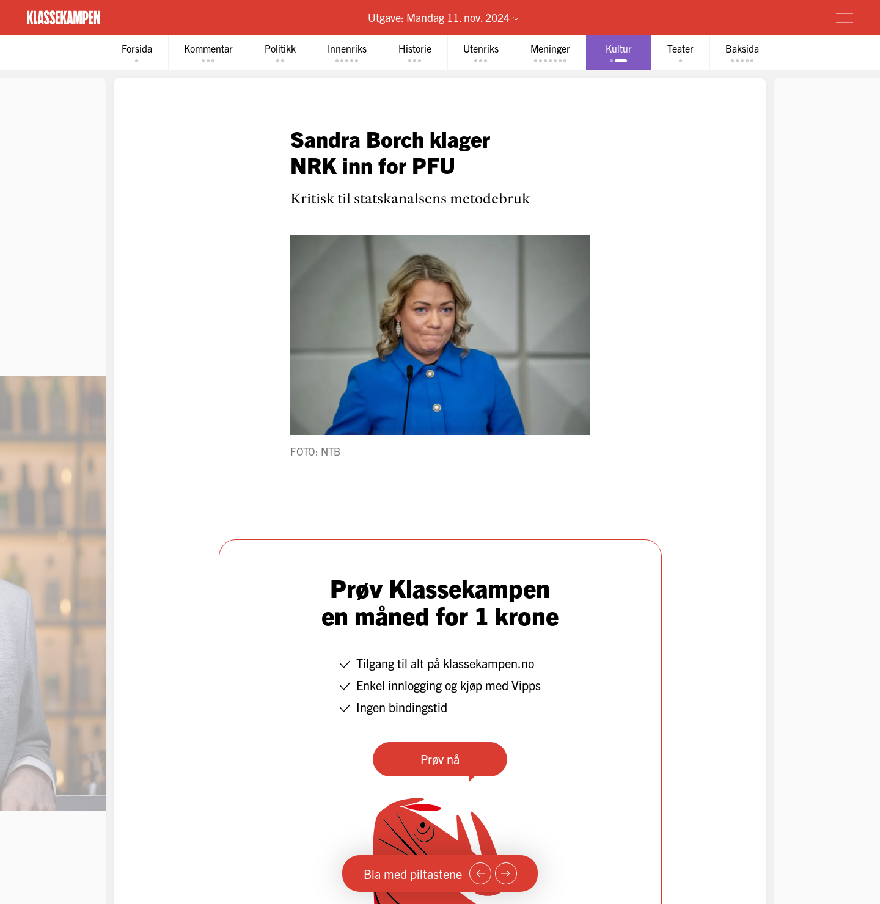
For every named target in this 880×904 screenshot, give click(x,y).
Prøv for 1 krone (771, 17)
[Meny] (844, 17)
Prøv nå (440, 759)
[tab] (137, 52)
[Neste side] (506, 873)
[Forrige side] (480, 873)
